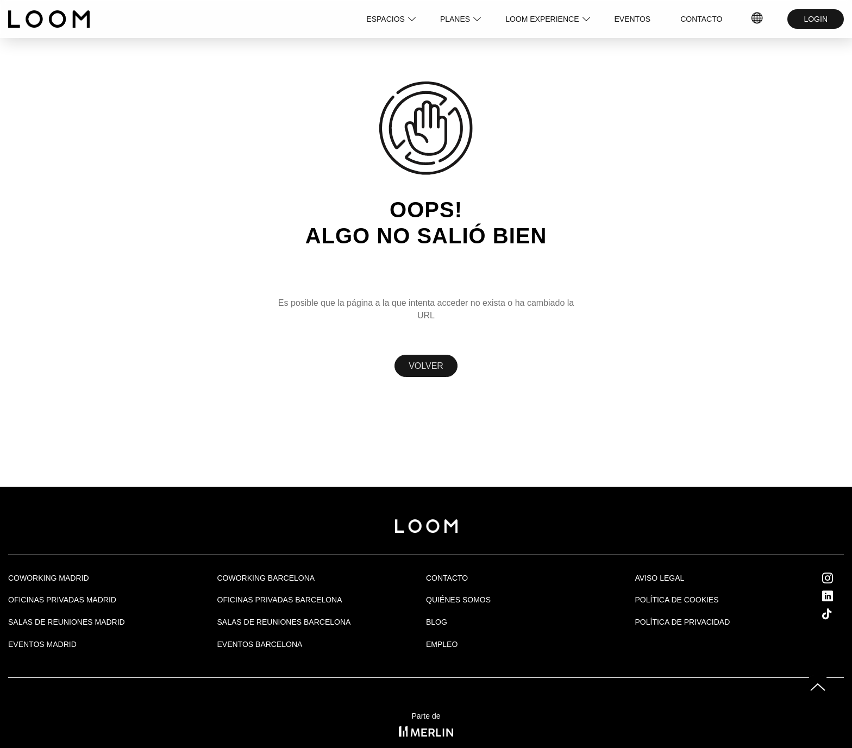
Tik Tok (836, 613)
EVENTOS (633, 19)
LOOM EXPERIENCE (542, 19)
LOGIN (816, 19)
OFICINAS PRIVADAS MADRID (62, 599)
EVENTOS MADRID (42, 644)
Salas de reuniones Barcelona (284, 622)
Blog (436, 622)
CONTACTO (701, 19)
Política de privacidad (682, 622)
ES (758, 19)
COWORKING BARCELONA (266, 578)
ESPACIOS (385, 19)
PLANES (455, 19)
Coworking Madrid (48, 578)
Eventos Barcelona (260, 644)
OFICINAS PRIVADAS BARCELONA (279, 599)
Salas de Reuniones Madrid (66, 622)
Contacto (447, 578)
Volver (426, 365)
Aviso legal (660, 578)
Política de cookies (677, 599)
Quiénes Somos (458, 599)
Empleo (442, 644)
